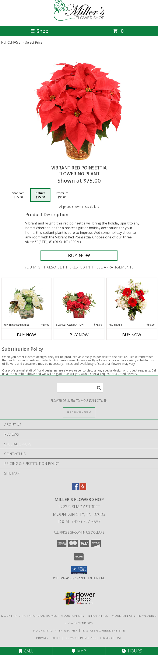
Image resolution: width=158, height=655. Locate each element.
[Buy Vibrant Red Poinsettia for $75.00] (79, 255)
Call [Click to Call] (26, 651)
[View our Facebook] (75, 488)
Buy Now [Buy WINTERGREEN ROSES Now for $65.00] (26, 334)
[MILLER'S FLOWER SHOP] (79, 20)
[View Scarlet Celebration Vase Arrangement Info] (79, 300)
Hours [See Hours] (132, 651)
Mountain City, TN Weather (55, 630)
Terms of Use (111, 638)
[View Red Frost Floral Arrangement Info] (131, 300)
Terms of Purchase (80, 638)
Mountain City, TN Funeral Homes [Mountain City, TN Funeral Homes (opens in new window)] (29, 616)
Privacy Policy (48, 638)
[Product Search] (80, 388)
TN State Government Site (103, 630)
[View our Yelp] (83, 488)
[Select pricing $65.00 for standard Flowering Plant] (18, 195)
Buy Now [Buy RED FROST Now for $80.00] (131, 334)
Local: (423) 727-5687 (79, 521)
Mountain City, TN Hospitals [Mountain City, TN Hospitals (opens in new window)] (84, 616)
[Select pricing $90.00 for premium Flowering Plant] (62, 195)
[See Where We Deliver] (79, 412)
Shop (39, 30)
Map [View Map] (79, 651)
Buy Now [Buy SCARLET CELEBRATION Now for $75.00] (79, 334)
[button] (79, 570)
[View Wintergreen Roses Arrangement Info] (26, 300)
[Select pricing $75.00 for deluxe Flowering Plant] (40, 195)
